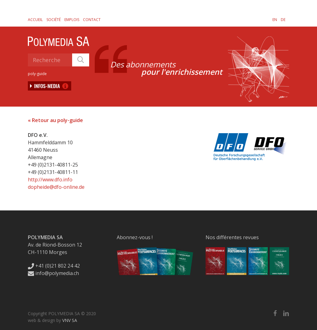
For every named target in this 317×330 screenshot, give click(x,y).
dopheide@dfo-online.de (56, 187)
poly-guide (37, 73)
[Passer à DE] (283, 19)
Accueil (35, 19)
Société (53, 19)
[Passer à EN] (274, 19)
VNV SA (69, 320)
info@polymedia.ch (53, 273)
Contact (92, 19)
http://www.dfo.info (50, 179)
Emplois (71, 19)
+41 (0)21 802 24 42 (54, 265)
